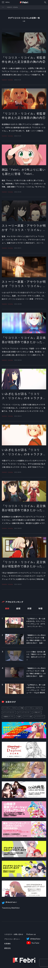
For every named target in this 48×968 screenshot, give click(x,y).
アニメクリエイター (9, 712)
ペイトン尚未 (28, 716)
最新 (7, 608)
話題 (19, 716)
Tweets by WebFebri (11, 908)
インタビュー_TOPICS (10, 708)
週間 (18, 608)
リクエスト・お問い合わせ (13, 934)
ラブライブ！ (40, 716)
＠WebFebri (35, 939)
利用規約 (7, 944)
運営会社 (7, 948)
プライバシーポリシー (12, 939)
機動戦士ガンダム (9, 716)
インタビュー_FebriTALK (34, 708)
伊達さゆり (38, 712)
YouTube (35, 943)
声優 (22, 708)
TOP (3, 7)
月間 (29, 608)
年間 (40, 608)
